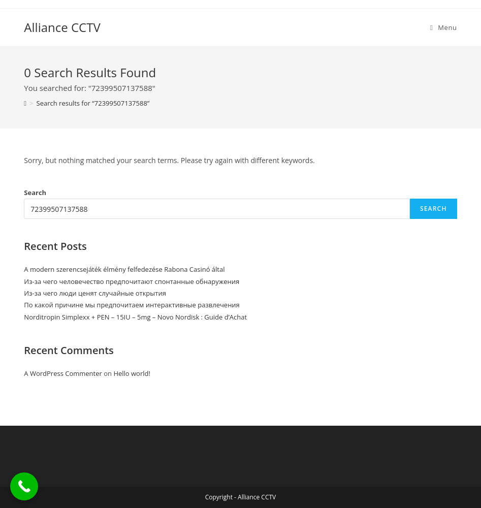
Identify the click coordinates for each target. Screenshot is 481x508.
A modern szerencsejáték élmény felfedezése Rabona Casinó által (124, 269)
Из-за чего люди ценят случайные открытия (95, 293)
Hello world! (131, 373)
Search (35, 192)
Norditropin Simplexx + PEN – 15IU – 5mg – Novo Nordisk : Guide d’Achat (135, 317)
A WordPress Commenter (63, 373)
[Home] (25, 103)
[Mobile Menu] (443, 27)
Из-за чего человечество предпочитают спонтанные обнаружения (131, 281)
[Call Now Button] (24, 486)
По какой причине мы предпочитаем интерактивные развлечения (131, 304)
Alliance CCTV (62, 27)
